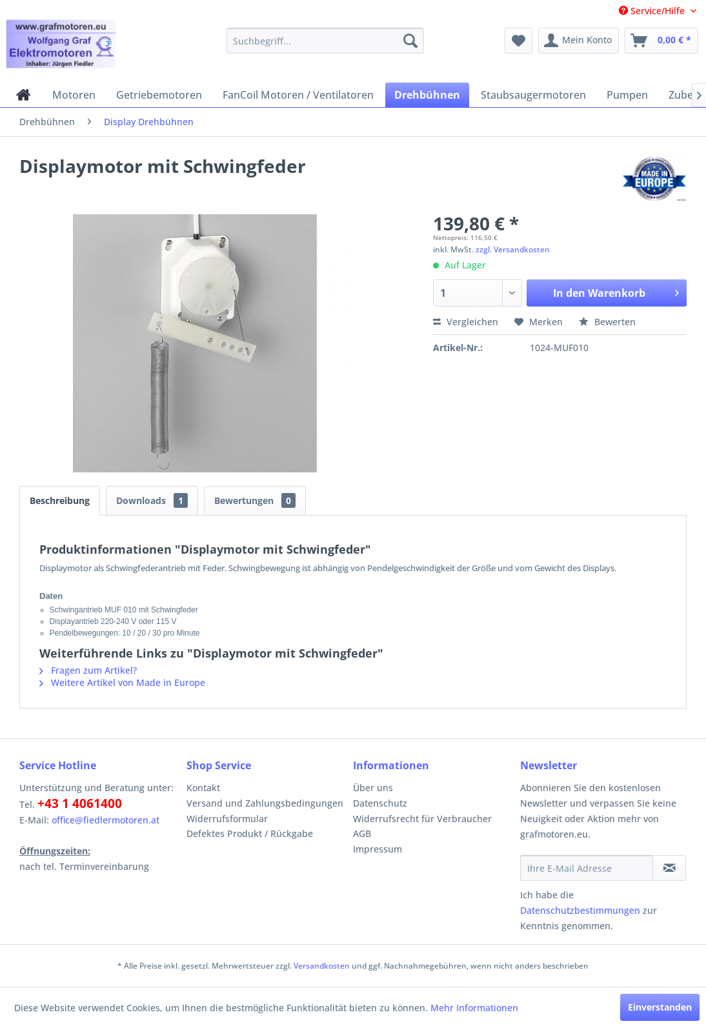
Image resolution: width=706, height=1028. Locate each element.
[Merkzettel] (518, 41)
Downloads (152, 500)
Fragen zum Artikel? (88, 670)
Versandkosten (322, 965)
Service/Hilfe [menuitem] (653, 11)
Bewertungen (255, 500)
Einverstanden (660, 1007)
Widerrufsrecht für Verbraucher (422, 818)
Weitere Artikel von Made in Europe (122, 682)
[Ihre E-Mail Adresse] (587, 868)
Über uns (373, 787)
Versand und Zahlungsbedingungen (265, 803)
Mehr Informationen (474, 1008)
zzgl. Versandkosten (513, 249)
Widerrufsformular (227, 818)
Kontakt (203, 787)
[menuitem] (325, 41)
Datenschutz (380, 803)
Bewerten (607, 322)
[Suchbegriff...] (325, 41)
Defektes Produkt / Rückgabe (250, 833)
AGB (362, 833)
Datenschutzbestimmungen (580, 910)
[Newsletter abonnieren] (669, 868)
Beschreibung (60, 500)
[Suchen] (410, 41)
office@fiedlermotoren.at (105, 820)
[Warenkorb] (661, 41)
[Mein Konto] (578, 41)
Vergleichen (465, 322)
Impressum (377, 849)
